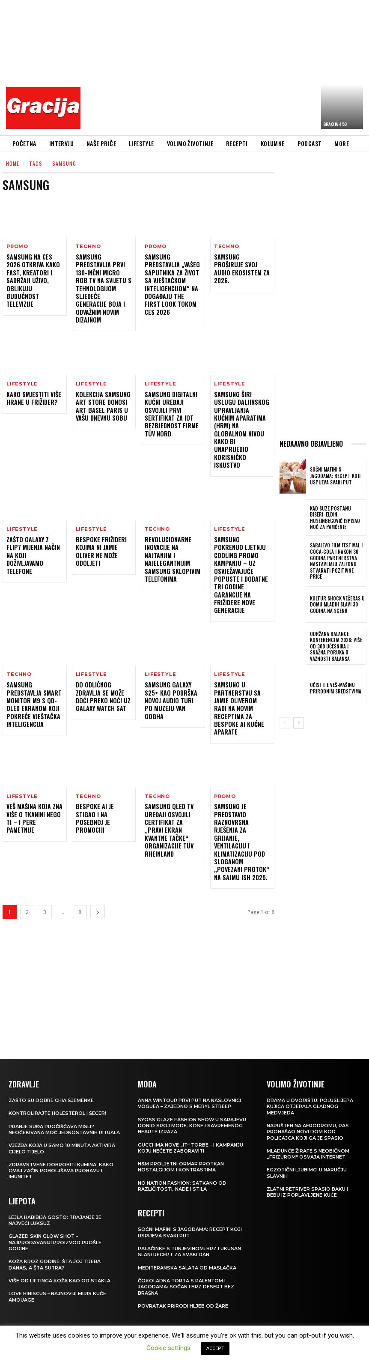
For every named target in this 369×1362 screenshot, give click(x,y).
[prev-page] (285, 719)
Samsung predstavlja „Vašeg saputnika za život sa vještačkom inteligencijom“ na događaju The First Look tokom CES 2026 (172, 284)
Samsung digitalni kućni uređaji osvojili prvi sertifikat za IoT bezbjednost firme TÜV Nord (171, 413)
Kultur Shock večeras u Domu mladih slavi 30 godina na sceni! (335, 601)
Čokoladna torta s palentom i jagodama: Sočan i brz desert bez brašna (186, 1260)
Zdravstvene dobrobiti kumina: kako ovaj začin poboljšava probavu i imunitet (61, 1150)
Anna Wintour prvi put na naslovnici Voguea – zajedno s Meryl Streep (190, 1077)
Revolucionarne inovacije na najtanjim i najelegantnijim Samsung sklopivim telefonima (172, 542)
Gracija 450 (335, 124)
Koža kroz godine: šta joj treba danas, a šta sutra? (55, 1244)
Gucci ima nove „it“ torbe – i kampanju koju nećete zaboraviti (191, 1121)
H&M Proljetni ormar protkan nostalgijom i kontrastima (181, 1141)
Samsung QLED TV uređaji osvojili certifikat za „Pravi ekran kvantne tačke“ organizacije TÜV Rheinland (169, 804)
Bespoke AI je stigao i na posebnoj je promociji (94, 793)
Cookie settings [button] (168, 1348)
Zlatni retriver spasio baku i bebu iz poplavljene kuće (308, 1165)
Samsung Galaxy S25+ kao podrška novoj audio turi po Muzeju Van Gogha (170, 675)
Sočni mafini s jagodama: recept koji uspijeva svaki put (336, 476)
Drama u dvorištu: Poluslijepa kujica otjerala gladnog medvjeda (310, 1080)
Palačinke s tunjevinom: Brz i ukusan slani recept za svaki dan (189, 1225)
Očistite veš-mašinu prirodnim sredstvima (334, 684)
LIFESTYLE (22, 383)
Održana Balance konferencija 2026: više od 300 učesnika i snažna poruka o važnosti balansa (336, 642)
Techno (88, 246)
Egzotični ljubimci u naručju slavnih (307, 1147)
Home (12, 163)
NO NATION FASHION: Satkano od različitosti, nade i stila (182, 1159)
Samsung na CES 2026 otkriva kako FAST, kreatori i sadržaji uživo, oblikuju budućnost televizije (33, 280)
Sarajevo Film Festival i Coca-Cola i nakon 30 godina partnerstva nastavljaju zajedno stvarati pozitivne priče (336, 559)
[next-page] (97, 885)
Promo (17, 246)
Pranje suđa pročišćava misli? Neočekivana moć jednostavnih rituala (53, 1106)
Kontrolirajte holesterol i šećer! (58, 1087)
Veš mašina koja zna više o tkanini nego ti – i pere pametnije (34, 793)
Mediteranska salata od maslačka (187, 1241)
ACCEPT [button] (215, 1348)
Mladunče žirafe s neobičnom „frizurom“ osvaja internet (308, 1127)
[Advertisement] (227, 66)
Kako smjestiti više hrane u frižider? (33, 397)
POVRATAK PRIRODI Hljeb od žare (183, 1279)
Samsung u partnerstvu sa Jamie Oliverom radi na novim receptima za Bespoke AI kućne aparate (238, 683)
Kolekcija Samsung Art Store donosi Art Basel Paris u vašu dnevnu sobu (103, 405)
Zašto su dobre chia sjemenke (51, 1074)
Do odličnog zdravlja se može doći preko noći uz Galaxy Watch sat (103, 671)
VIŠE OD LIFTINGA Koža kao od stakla (60, 1260)
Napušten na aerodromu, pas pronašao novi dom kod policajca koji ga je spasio (308, 1105)
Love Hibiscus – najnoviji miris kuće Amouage (58, 1276)
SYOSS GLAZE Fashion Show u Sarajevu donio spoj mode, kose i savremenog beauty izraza (192, 1099)
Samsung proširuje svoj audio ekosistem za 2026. (241, 264)
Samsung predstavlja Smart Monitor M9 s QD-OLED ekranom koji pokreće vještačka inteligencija (34, 679)
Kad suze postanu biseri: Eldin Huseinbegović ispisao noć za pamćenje (336, 517)
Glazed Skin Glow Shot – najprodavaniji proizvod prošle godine (55, 1222)
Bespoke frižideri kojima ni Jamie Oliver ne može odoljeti (101, 534)
